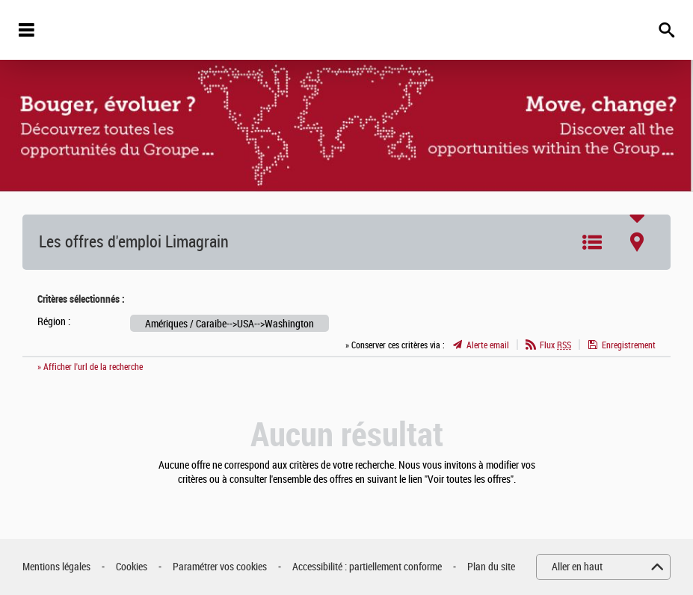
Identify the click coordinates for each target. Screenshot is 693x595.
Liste (592, 242)
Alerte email (487, 345)
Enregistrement (629, 345)
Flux (555, 345)
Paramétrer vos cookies (220, 567)
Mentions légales (56, 567)
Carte (637, 242)
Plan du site (491, 567)
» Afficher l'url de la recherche (90, 367)
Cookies (131, 567)
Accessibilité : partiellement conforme (367, 567)
